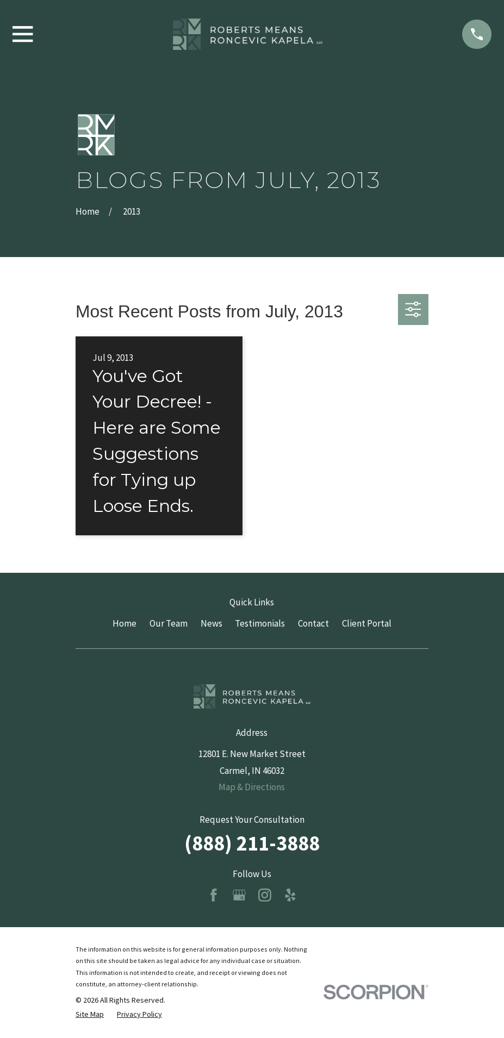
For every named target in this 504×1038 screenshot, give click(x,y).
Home (124, 623)
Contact (313, 623)
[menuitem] (90, 1015)
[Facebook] (213, 895)
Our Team (169, 623)
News (211, 623)
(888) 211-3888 (252, 843)
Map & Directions (252, 787)
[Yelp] (290, 895)
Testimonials (260, 623)
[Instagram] (264, 895)
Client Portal (366, 623)
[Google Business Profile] (239, 895)
